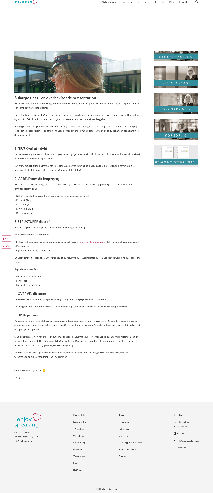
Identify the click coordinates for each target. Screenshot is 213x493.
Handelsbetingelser (128, 449)
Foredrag (77, 449)
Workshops (78, 435)
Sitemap (122, 456)
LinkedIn (182, 447)
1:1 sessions (78, 429)
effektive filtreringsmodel (92, 241)
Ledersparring (79, 422)
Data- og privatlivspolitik (130, 442)
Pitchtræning (79, 442)
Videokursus (79, 456)
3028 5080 (182, 433)
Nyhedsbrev (124, 422)
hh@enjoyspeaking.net (188, 441)
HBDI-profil (78, 469)
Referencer (124, 429)
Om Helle (123, 435)
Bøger (76, 463)
